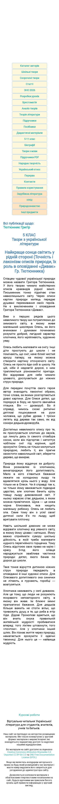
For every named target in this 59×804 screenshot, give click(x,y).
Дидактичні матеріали (29, 132)
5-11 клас (29, 139)
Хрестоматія (29, 102)
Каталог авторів (29, 65)
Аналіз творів (29, 108)
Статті (29, 84)
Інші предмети (29, 212)
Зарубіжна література (29, 193)
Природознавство (29, 206)
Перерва (29, 175)
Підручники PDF (29, 157)
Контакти (29, 181)
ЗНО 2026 (29, 90)
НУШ (29, 200)
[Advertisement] (29, 30)
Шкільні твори (29, 71)
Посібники (30, 126)
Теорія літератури (29, 114)
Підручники (29, 120)
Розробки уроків (29, 96)
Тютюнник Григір (16, 227)
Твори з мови (29, 151)
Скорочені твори (29, 78)
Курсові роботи (29, 715)
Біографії (29, 145)
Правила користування (29, 187)
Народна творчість (30, 163)
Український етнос (29, 169)
